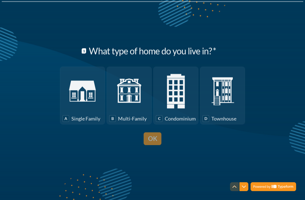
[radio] (82, 102)
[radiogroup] (152, 102)
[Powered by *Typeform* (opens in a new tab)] (273, 186)
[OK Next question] (153, 145)
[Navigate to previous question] (234, 186)
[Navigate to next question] (243, 186)
